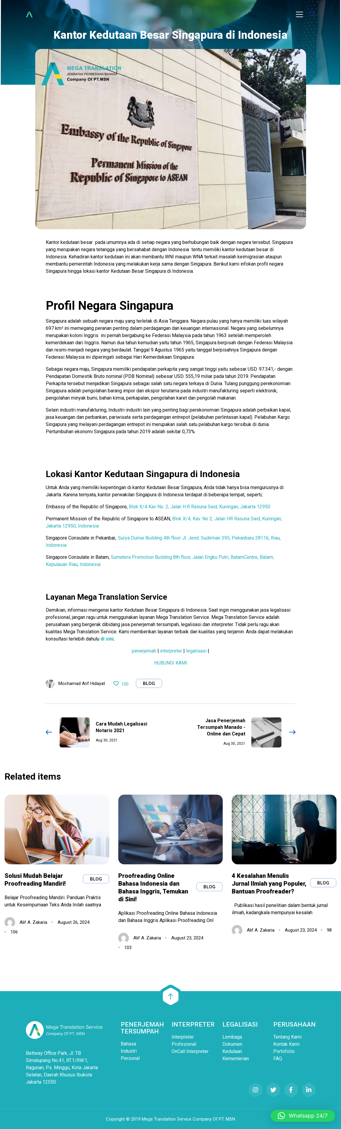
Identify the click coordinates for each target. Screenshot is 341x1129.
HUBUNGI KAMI (170, 663)
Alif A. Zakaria (33, 921)
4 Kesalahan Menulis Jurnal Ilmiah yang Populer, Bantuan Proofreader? (269, 882)
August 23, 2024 (187, 937)
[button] (303, 1116)
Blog (149, 683)
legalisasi (196, 651)
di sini (107, 639)
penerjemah (144, 651)
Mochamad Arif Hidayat (81, 683)
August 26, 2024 (73, 921)
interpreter (170, 651)
